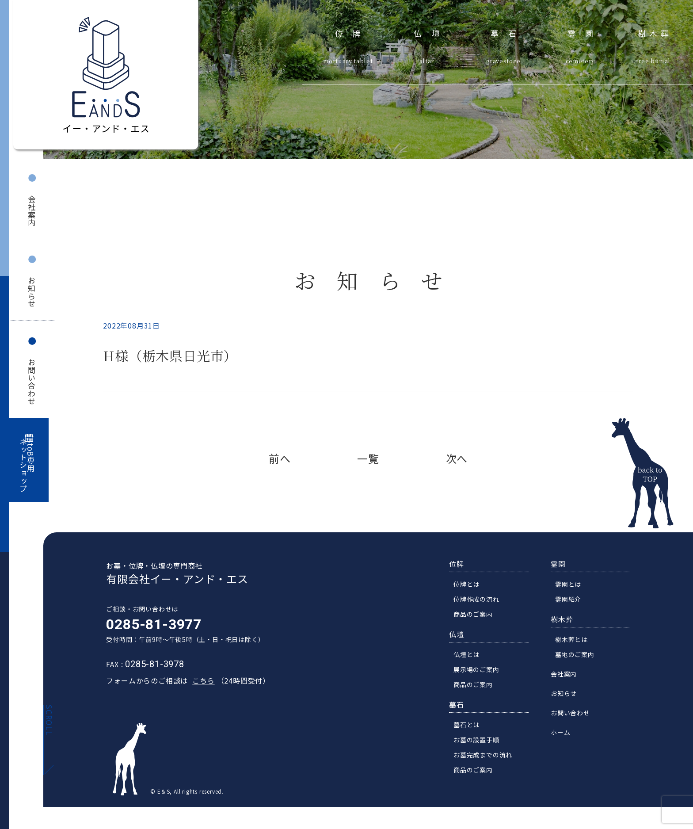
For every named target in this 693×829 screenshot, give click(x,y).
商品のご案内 (476, 615)
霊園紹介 (571, 600)
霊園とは (571, 585)
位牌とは (470, 585)
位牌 (353, 32)
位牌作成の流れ (480, 600)
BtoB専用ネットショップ (27, 465)
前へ (280, 458)
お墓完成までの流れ (486, 756)
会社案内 (31, 210)
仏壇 (431, 32)
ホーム (563, 733)
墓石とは (470, 726)
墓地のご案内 (578, 655)
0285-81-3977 (150, 625)
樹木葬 (655, 32)
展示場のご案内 (480, 670)
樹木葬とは (574, 640)
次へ (457, 458)
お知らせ (31, 292)
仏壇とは (470, 655)
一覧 (368, 458)
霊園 (585, 32)
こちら (200, 681)
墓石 (508, 32)
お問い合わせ (31, 381)
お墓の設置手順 (480, 741)
